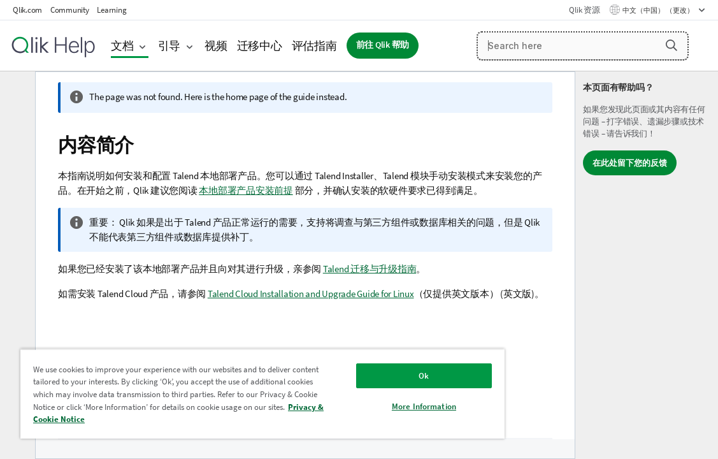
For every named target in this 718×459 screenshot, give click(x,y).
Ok (366, 375)
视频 (216, 45)
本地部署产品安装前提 (246, 190)
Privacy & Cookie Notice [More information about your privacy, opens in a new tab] (216, 419)
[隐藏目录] (15, 91)
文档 (122, 45)
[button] (671, 45)
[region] (228, 394)
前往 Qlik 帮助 (383, 45)
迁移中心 (259, 45)
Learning (111, 9)
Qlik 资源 (584, 9)
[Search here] (583, 46)
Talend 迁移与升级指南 (370, 269)
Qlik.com (27, 9)
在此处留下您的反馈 (629, 162)
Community (69, 9)
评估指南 (314, 45)
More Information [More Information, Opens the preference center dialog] (366, 406)
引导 (169, 45)
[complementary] (646, 265)
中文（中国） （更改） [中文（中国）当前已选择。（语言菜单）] (658, 10)
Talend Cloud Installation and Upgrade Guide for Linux (311, 294)
